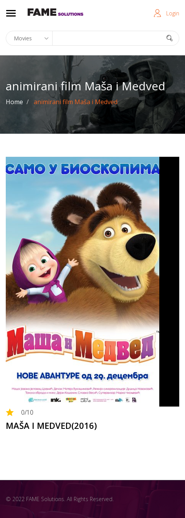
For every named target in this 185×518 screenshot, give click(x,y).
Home (14, 102)
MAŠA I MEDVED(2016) (51, 425)
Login (172, 13)
